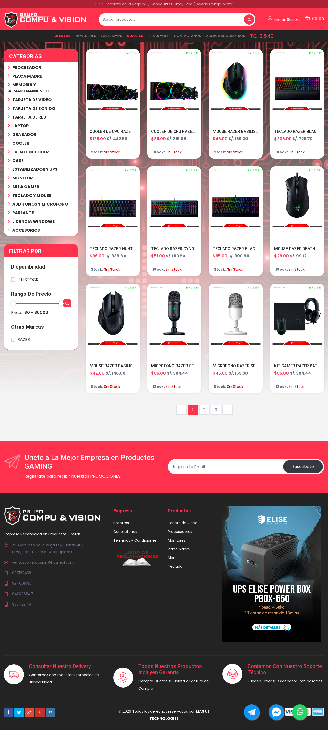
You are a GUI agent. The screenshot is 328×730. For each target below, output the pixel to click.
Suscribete (303, 467)
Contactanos (187, 35)
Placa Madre (179, 549)
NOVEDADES (86, 35)
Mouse (174, 558)
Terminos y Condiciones (135, 540)
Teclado (175, 567)
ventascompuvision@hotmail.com (43, 562)
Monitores (177, 540)
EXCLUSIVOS (111, 35)
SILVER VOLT (158, 35)
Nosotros (121, 523)
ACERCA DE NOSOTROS (225, 35)
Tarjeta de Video (182, 523)
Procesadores (180, 532)
